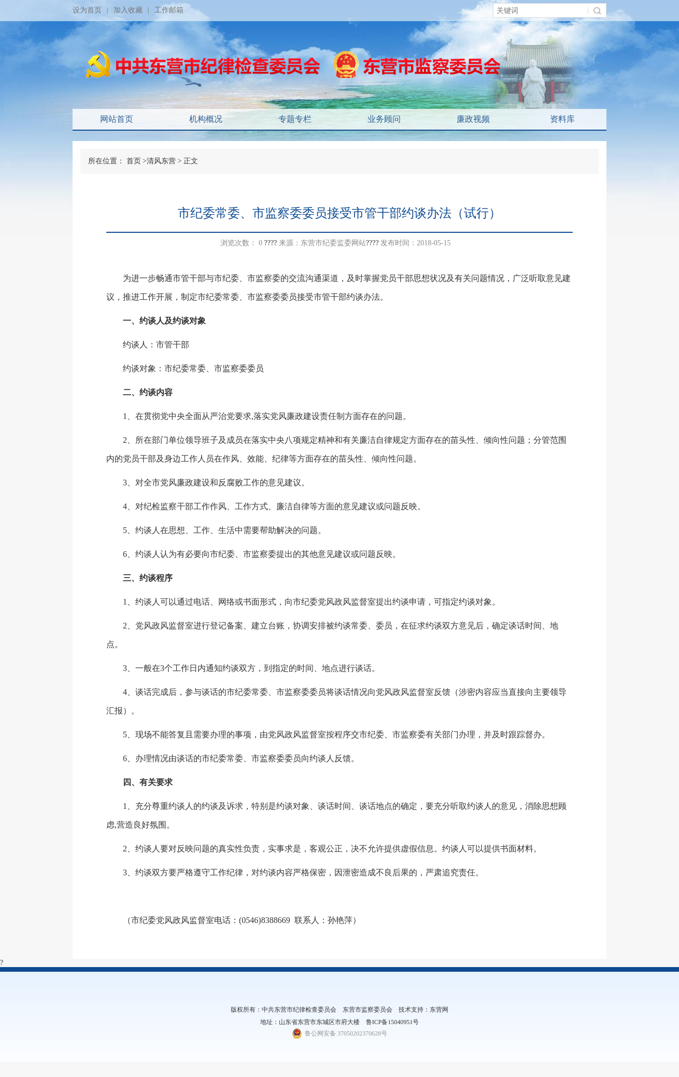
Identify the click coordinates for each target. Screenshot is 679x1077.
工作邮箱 (168, 10)
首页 (133, 161)
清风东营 (161, 161)
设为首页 (87, 10)
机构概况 (205, 119)
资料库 (562, 119)
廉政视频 (473, 119)
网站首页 (116, 119)
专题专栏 (295, 119)
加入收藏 (128, 10)
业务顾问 (384, 119)
